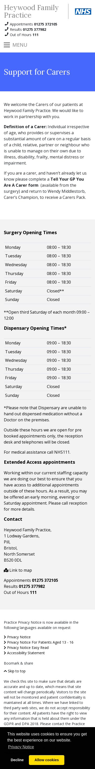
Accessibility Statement (24, 652)
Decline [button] (17, 760)
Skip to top (15, 671)
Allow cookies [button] (46, 760)
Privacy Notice (17, 637)
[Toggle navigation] (15, 45)
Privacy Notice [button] (21, 747)
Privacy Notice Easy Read (26, 647)
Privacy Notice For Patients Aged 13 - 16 (38, 642)
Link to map (18, 570)
